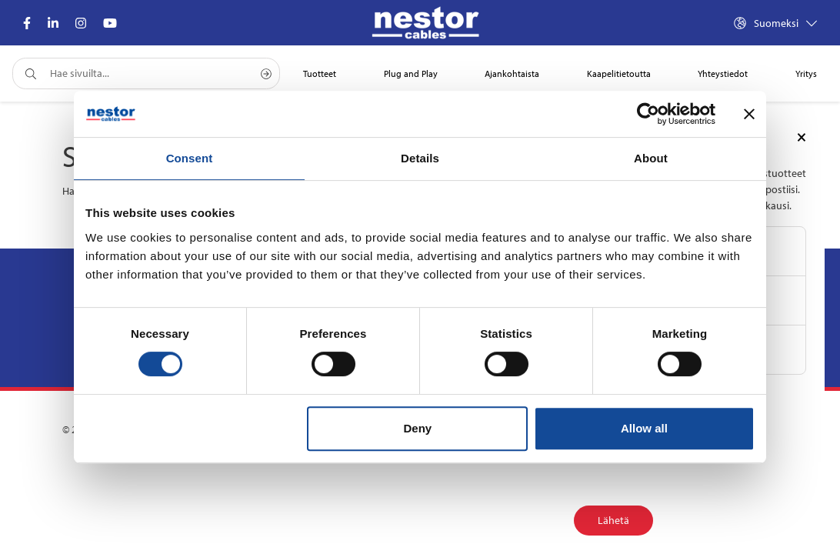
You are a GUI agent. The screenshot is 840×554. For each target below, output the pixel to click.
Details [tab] (420, 158)
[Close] (801, 136)
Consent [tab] (189, 158)
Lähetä (613, 520)
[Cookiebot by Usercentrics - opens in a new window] (648, 113)
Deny (418, 428)
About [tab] (651, 158)
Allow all (644, 428)
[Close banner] (749, 113)
